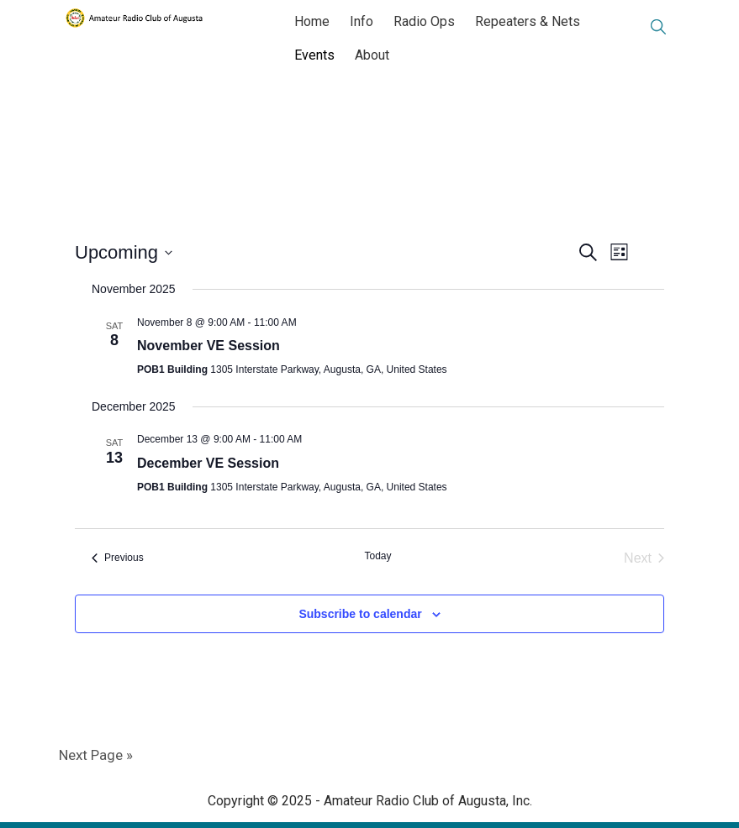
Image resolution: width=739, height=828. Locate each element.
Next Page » (96, 755)
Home (312, 21)
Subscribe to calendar (359, 614)
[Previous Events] (118, 558)
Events (314, 55)
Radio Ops (424, 21)
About (372, 55)
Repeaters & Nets (527, 21)
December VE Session (208, 463)
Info (361, 21)
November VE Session (208, 345)
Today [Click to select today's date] (377, 556)
